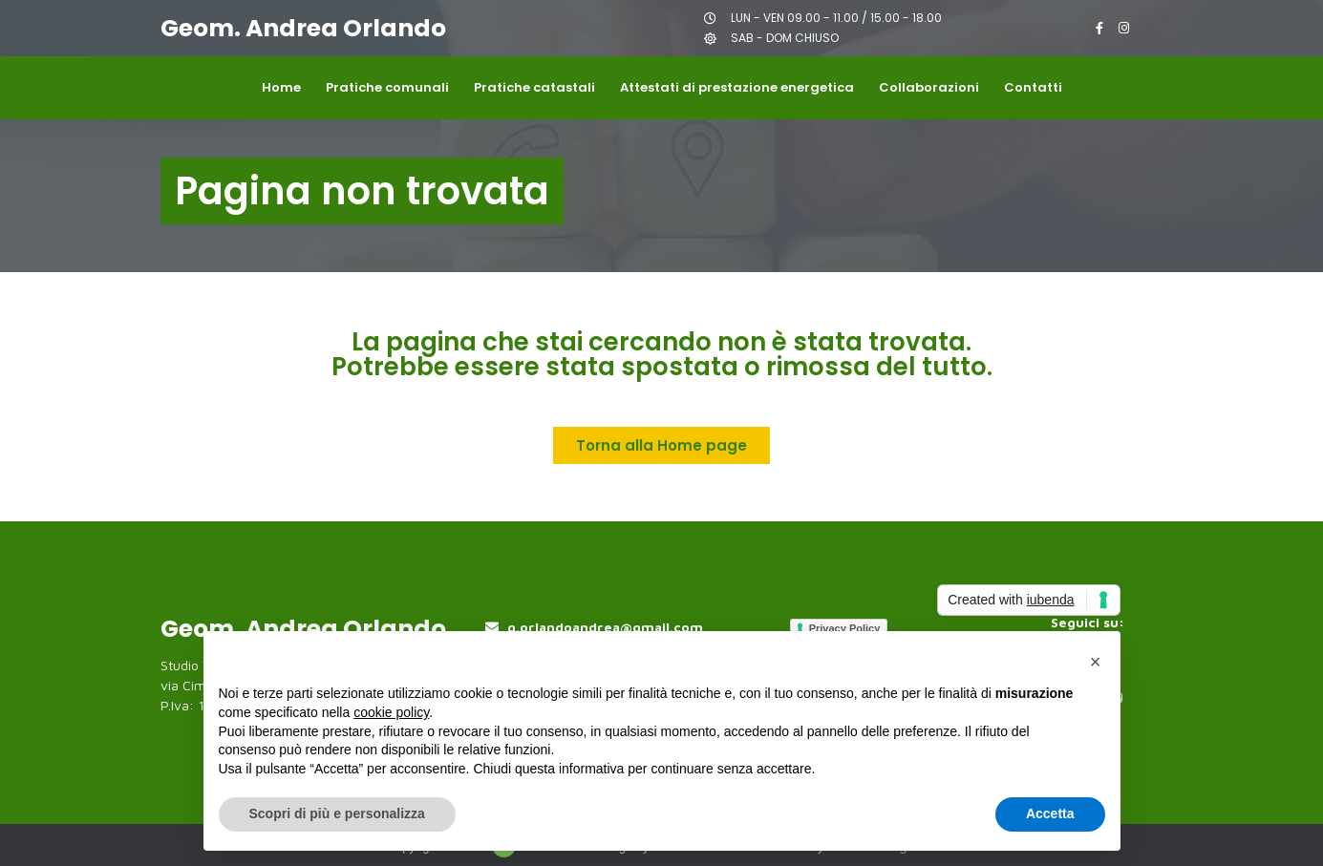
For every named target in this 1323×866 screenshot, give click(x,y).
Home (281, 87)
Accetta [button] (1050, 813)
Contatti (1033, 87)
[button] (1095, 661)
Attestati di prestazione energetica (737, 87)
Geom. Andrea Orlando (303, 28)
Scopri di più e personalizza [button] (337, 813)
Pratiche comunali (387, 87)
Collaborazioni (929, 87)
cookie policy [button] (391, 712)
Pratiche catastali (534, 87)
